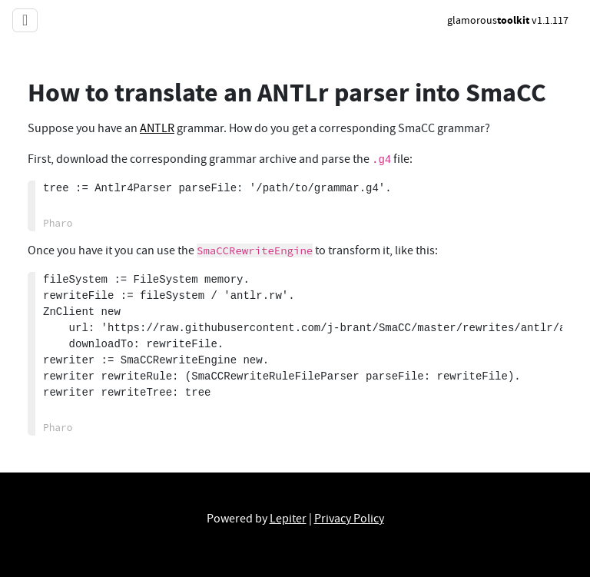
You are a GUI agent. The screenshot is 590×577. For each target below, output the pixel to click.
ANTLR (157, 128)
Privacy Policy (349, 518)
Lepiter (288, 518)
